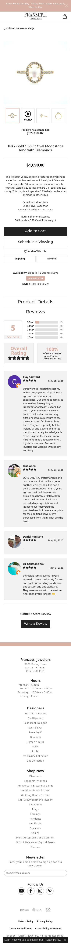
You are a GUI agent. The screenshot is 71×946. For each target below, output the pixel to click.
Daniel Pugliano (33, 536)
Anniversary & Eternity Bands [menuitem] (35, 785)
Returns (51, 259)
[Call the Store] (35, 671)
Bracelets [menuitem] (35, 828)
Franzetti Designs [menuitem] (35, 713)
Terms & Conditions (20, 928)
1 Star (30, 337)
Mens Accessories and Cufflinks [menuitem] (35, 837)
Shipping (20, 259)
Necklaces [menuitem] (35, 823)
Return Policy (26, 921)
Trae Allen (29, 466)
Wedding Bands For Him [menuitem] (35, 795)
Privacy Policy (45, 921)
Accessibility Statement (48, 928)
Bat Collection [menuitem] (35, 760)
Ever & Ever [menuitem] (35, 727)
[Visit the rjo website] (48, 910)
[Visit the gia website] (36, 910)
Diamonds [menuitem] (35, 776)
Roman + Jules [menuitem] (35, 741)
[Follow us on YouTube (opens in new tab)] (21, 891)
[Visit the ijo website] (24, 910)
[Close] (66, 5)
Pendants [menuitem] (35, 818)
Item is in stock (36, 278)
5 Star (30, 322)
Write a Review (35, 624)
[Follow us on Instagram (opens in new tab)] (40, 891)
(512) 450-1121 (35, 133)
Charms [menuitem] (35, 847)
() (61, 322)
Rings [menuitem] (35, 809)
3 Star (30, 329)
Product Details (35, 302)
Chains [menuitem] (35, 833)
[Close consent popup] (65, 940)
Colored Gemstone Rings (20, 28)
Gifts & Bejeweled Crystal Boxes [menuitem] (35, 842)
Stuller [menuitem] (35, 751)
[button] (14, 16)
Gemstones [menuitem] (35, 804)
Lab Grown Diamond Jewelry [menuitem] (35, 799)
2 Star (30, 333)
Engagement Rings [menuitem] (35, 781)
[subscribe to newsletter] (62, 873)
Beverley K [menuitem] (35, 732)
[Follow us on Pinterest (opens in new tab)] (50, 891)
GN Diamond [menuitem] (35, 718)
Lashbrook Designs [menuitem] (35, 723)
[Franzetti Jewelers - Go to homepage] (35, 16)
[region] (35, 72)
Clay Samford (31, 377)
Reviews (35, 312)
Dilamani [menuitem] (35, 737)
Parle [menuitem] (35, 746)
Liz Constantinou (33, 564)
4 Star (30, 325)
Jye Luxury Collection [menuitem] (35, 756)
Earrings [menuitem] (35, 814)
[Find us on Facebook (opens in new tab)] (31, 891)
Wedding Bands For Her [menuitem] (35, 790)
